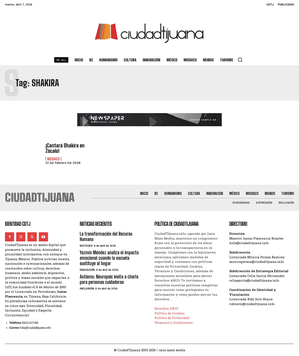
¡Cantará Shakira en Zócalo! (65, 148)
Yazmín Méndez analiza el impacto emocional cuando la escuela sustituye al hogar (109, 258)
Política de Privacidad (171, 318)
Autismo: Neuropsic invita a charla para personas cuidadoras (109, 279)
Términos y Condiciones (173, 322)
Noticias (86, 245)
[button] (240, 60)
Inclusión (87, 288)
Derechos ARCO (166, 308)
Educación (87, 269)
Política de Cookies (169, 313)
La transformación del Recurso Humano (106, 236)
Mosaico (53, 159)
